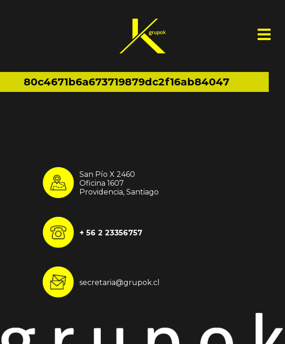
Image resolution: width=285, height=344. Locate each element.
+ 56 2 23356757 (110, 232)
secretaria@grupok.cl (119, 282)
